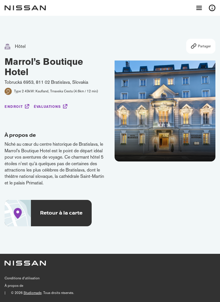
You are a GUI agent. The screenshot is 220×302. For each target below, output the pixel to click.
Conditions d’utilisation (22, 278)
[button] (209, 107)
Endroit (14, 106)
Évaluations (47, 106)
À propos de (14, 285)
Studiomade (32, 293)
